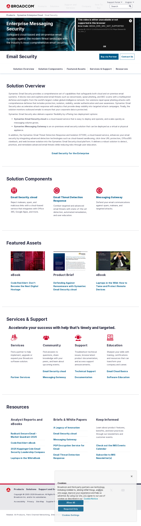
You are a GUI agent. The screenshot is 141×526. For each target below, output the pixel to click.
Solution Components (50, 69)
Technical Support (85, 371)
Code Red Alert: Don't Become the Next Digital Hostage (24, 286)
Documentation (83, 377)
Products (19, 489)
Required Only (71, 509)
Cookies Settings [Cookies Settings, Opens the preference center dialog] (70, 515)
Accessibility (19, 501)
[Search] (130, 6)
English (129, 2)
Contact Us (127, 56)
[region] (96, 496)
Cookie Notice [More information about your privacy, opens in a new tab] (91, 498)
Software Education (118, 377)
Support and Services (50, 489)
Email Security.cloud (54, 371)
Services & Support (101, 69)
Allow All (71, 502)
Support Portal (115, 2)
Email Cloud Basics (117, 371)
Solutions (31, 489)
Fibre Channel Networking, (38, 515)
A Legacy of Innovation (66, 427)
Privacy (30, 501)
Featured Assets (76, 69)
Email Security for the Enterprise (70, 153)
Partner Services (20, 377)
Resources (122, 69)
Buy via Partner (109, 56)
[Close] (132, 476)
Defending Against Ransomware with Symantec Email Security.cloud (69, 286)
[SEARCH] (121, 6)
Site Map (40, 501)
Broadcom (20, 6)
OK (104, 46)
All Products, (19, 515)
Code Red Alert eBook (23, 442)
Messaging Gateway (54, 377)
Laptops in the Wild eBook (25, 458)
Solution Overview (23, 69)
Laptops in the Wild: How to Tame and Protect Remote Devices (111, 286)
